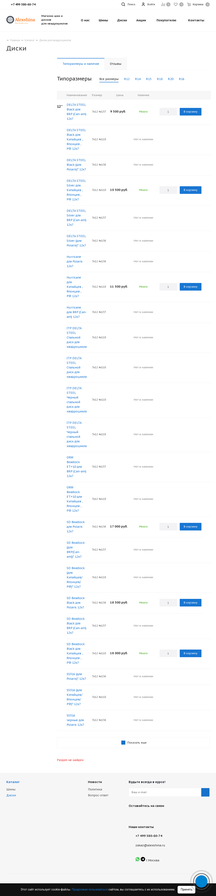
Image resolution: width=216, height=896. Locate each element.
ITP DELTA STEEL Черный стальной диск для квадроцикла (77, 399)
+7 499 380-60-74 (148, 836)
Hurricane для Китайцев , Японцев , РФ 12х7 (75, 287)
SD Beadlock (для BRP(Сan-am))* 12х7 (76, 550)
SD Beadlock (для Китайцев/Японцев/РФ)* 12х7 (76, 577)
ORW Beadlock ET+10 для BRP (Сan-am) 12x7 (76, 466)
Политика (95, 789)
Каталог (13, 782)
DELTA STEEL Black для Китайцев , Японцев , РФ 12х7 (76, 139)
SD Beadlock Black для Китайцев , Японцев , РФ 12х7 (76, 653)
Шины (10, 789)
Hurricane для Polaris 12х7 (74, 261)
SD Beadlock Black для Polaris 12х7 (76, 602)
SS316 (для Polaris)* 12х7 (76, 676)
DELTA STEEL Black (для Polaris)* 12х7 (76, 164)
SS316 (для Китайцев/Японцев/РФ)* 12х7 (74, 697)
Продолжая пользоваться (90, 889)
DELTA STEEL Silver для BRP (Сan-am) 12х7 (76, 218)
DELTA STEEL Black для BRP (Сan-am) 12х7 (76, 112)
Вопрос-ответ (98, 795)
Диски (11, 795)
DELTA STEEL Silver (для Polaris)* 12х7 (76, 240)
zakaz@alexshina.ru (150, 845)
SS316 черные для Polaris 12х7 (75, 720)
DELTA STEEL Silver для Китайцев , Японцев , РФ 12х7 (76, 190)
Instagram (143, 815)
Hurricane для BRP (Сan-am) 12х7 (77, 312)
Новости (95, 782)
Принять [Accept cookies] (186, 889)
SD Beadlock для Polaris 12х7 (76, 526)
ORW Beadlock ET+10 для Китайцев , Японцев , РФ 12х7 (75, 499)
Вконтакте (133, 815)
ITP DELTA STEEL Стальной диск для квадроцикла (77, 337)
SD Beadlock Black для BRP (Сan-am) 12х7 (76, 626)
